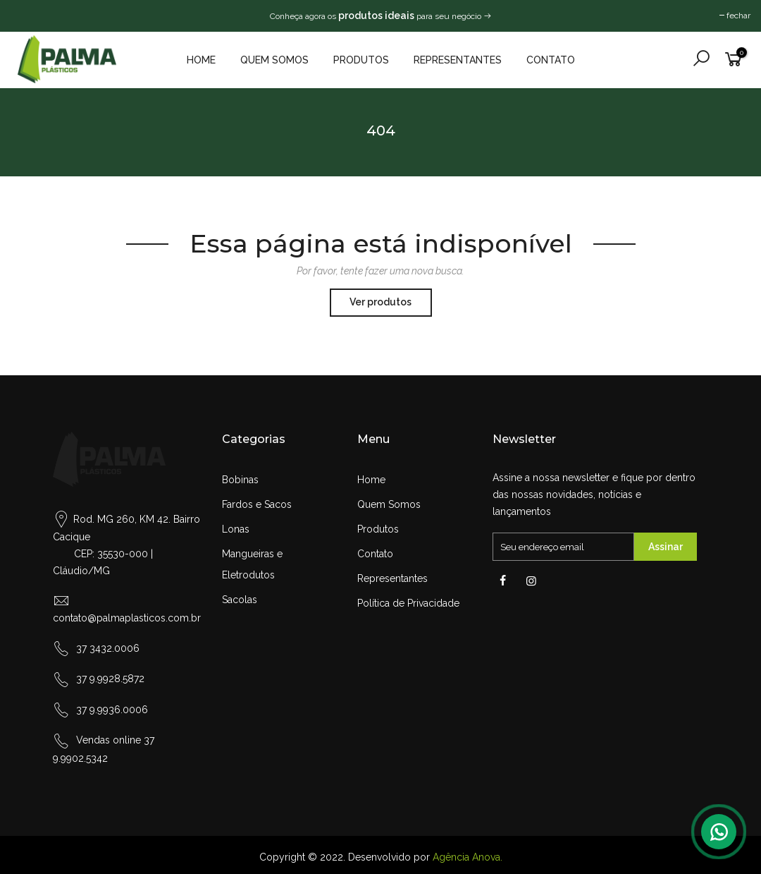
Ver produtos (380, 302)
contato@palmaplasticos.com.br (127, 618)
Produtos (361, 60)
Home (201, 60)
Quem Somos (274, 60)
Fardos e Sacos (257, 504)
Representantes (458, 60)
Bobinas (240, 479)
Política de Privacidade (408, 603)
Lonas (235, 529)
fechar (738, 15)
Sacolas (239, 599)
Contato (550, 60)
